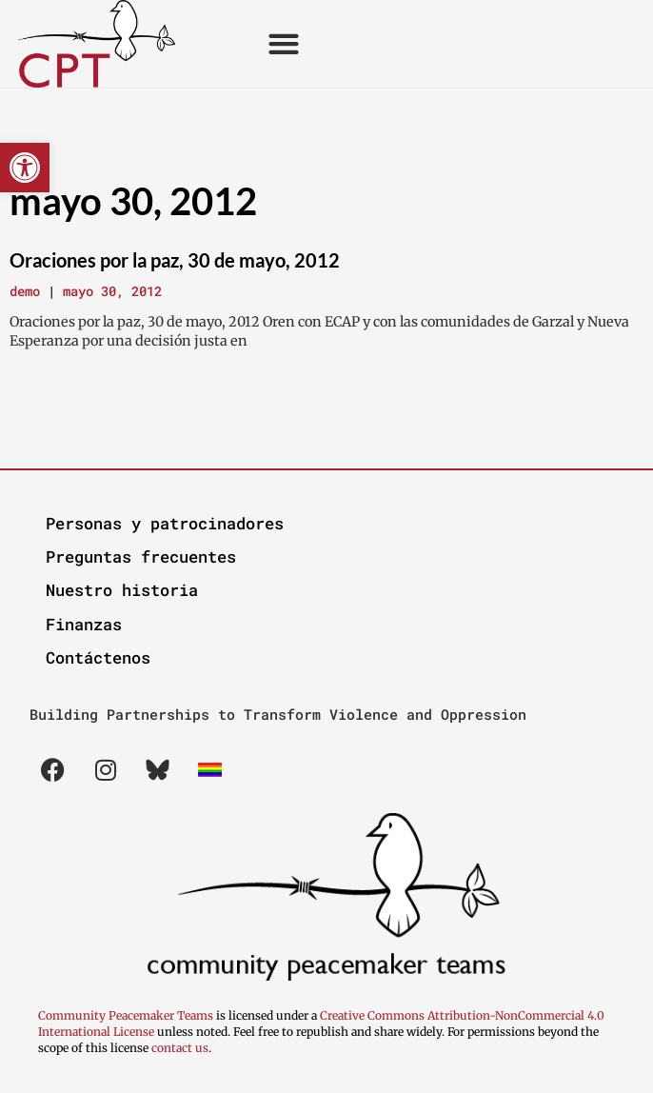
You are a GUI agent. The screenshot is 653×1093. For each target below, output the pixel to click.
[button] (24, 167)
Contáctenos (98, 657)
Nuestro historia (122, 590)
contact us (179, 1048)
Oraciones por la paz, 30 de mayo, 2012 (175, 259)
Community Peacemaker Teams (127, 1015)
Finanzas (84, 624)
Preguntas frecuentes (141, 556)
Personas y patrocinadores (165, 523)
